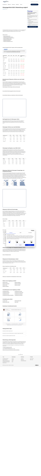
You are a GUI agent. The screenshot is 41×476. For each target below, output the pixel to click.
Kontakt (13, 468)
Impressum (22, 467)
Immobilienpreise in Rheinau (6, 401)
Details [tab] (20, 232)
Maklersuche (9, 4)
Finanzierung (13, 4)
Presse (12, 469)
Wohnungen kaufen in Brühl (18, 409)
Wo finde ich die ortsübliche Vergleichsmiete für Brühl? (9, 444)
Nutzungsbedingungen (23, 469)
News (12, 470)
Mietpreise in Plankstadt (17, 391)
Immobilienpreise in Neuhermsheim (19, 401)
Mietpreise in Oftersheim (6, 395)
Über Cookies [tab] (30, 232)
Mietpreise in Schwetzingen (6, 392)
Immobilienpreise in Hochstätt (18, 400)
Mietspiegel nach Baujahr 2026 (6, 40)
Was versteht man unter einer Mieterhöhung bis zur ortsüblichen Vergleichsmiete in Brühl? (13, 442)
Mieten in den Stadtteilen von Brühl (7, 38)
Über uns (13, 467)
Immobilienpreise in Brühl (6, 400)
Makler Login (31, 468)
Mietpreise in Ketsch (5, 391)
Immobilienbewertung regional (6, 470)
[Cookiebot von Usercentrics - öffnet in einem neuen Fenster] (31, 230)
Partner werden (32, 467)
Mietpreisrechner (5, 471)
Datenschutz (22, 468)
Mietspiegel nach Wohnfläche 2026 (7, 39)
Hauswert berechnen (5, 468)
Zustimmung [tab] (10, 232)
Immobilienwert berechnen (34, 4)
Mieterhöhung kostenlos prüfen (32, 26)
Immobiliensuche (5, 4)
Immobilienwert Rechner (5, 467)
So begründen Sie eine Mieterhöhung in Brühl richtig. (13, 61)
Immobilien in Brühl (5, 409)
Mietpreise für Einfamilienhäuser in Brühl (8, 41)
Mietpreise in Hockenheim (18, 392)
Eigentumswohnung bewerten (6, 469)
